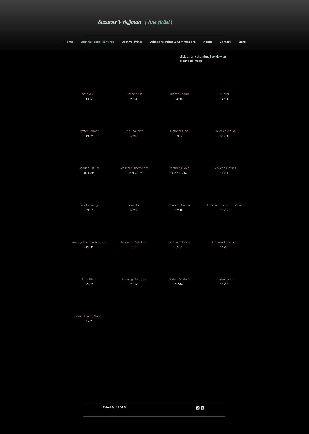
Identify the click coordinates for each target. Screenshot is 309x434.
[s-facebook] (202, 408)
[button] (89, 85)
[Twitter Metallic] (198, 408)
